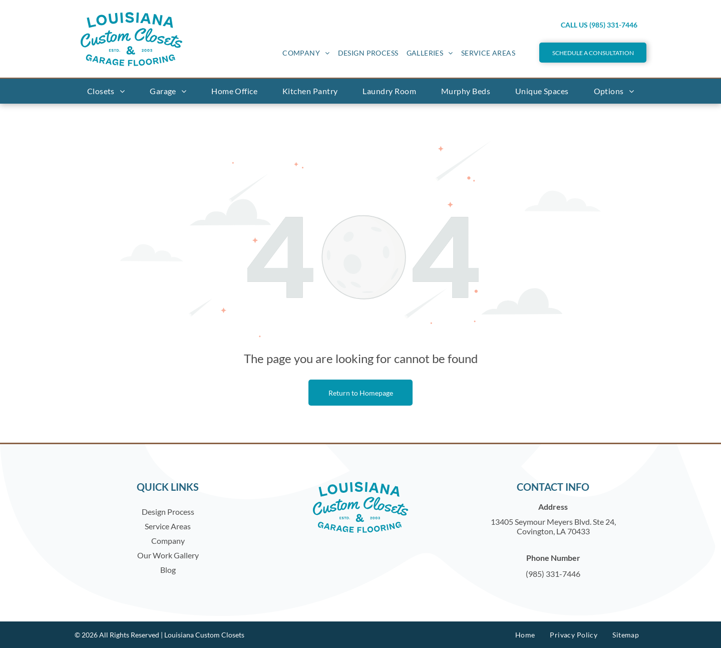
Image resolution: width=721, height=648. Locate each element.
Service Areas (168, 526)
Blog (168, 569)
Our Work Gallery (168, 555)
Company (168, 540)
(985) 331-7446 (553, 573)
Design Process (168, 511)
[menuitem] (305, 53)
